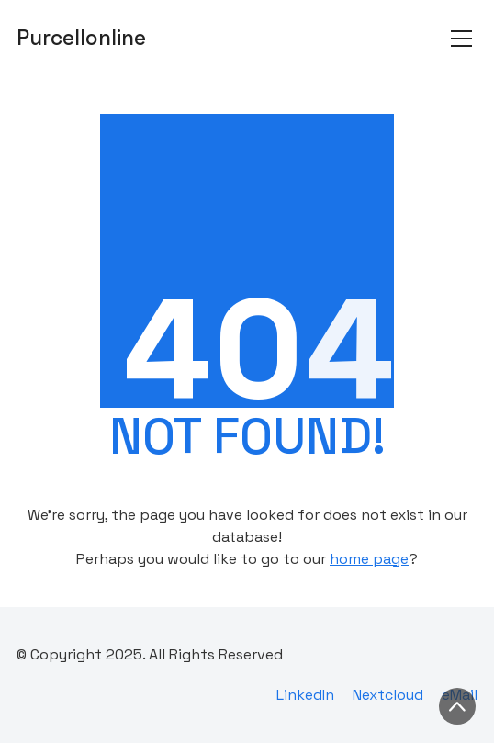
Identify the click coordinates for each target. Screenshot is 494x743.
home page (369, 559)
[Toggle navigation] (461, 38)
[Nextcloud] (388, 695)
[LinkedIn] (305, 695)
